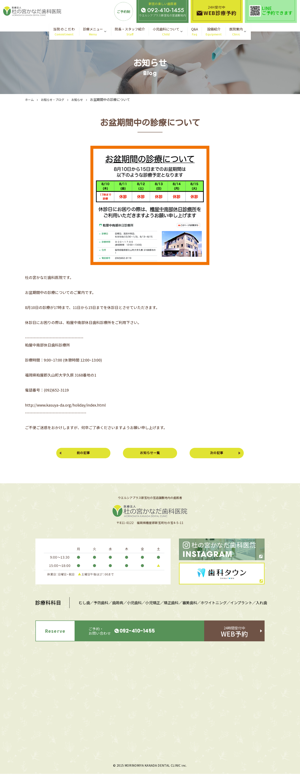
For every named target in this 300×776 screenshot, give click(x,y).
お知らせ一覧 (150, 454)
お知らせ (82, 99)
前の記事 (85, 454)
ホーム (30, 99)
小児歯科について (166, 31)
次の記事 (214, 454)
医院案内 (236, 31)
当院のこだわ (64, 31)
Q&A (194, 31)
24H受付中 (217, 10)
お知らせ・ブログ (55, 99)
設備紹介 (214, 31)
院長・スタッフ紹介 (130, 31)
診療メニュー (93, 31)
